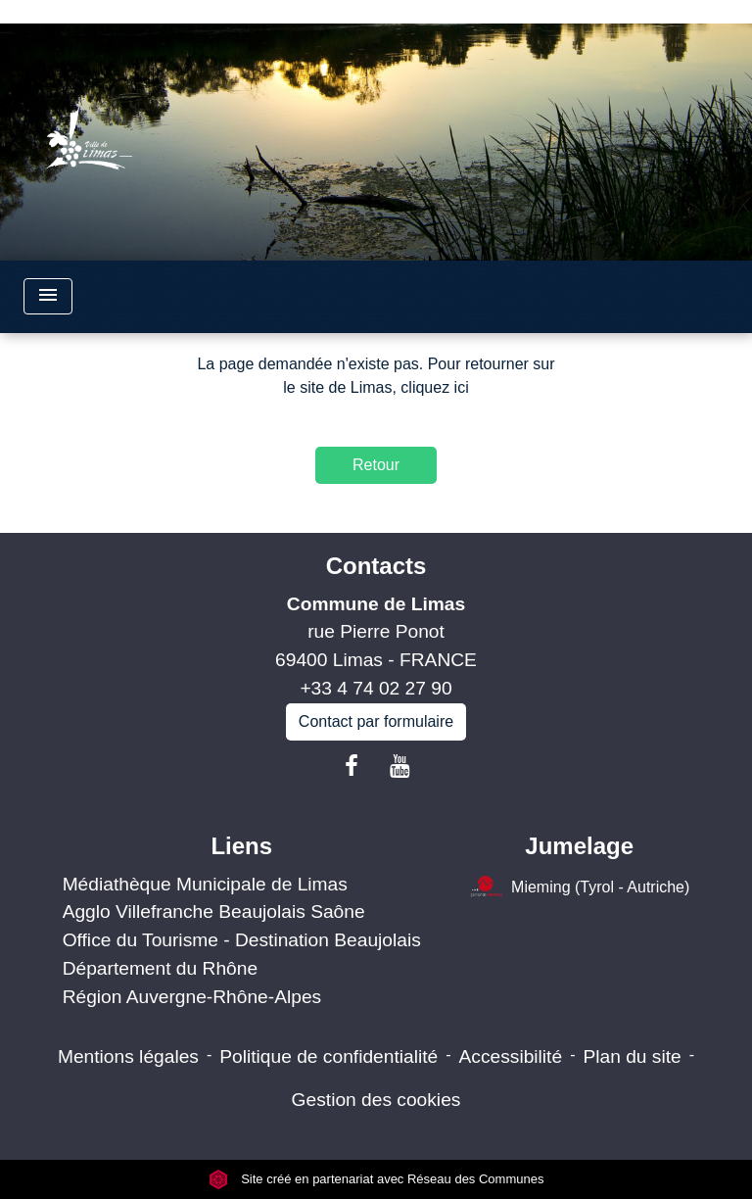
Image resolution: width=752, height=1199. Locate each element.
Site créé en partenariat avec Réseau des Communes (376, 1179)
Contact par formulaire (376, 721)
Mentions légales (128, 1056)
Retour (376, 464)
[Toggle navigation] (48, 296)
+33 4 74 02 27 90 (375, 688)
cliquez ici (434, 387)
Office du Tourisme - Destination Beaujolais (242, 940)
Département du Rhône (160, 968)
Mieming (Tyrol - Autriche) (579, 888)
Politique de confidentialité (328, 1056)
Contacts (376, 565)
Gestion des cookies (376, 1099)
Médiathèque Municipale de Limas (205, 884)
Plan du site (632, 1056)
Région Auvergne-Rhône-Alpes (192, 996)
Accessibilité (511, 1056)
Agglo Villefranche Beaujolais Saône (214, 911)
